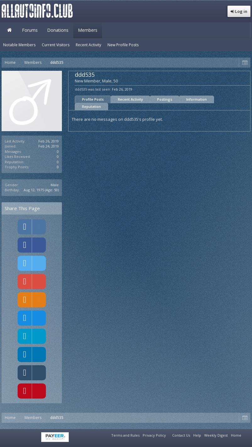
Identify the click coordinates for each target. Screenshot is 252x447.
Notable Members (19, 44)
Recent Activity (130, 99)
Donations (57, 30)
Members (87, 30)
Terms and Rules (125, 435)
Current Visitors (55, 44)
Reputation (91, 106)
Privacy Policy (154, 435)
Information (196, 99)
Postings (164, 99)
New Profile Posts (123, 44)
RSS (246, 434)
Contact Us (181, 435)
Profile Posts (93, 99)
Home (9, 30)
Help (197, 435)
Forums (30, 30)
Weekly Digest (216, 435)
